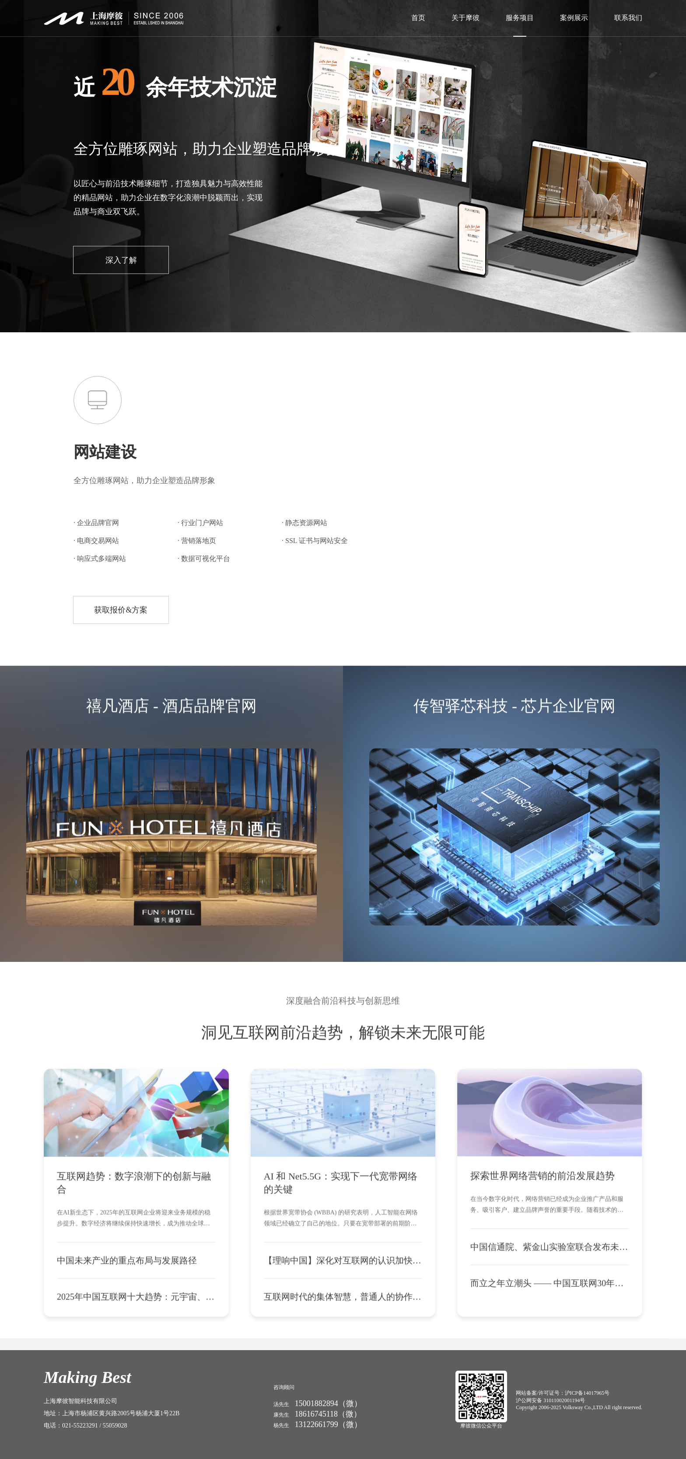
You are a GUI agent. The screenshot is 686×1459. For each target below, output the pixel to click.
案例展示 (574, 17)
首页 (418, 17)
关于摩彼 (466, 17)
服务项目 (520, 17)
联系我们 (628, 17)
